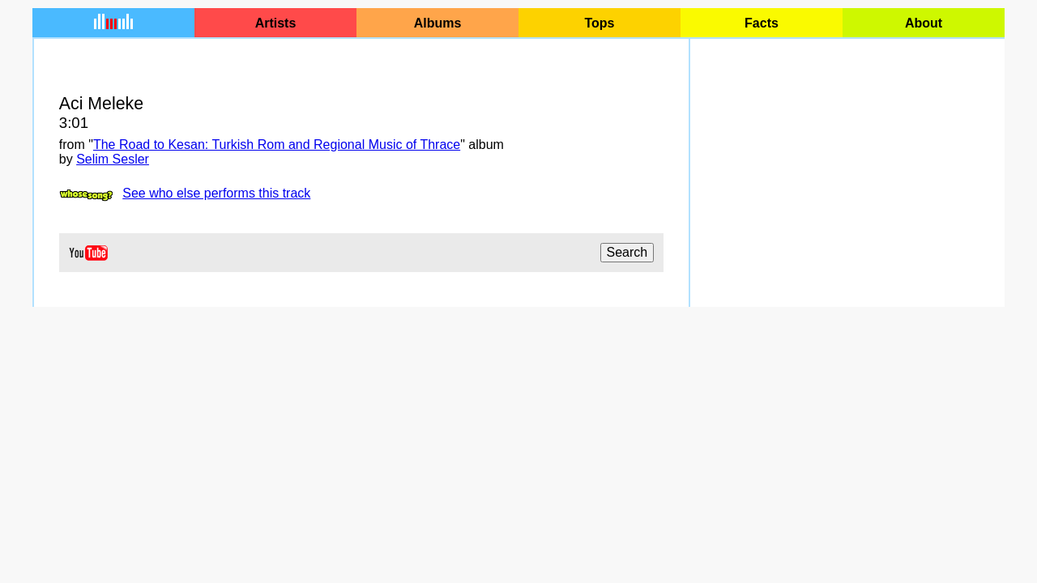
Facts (762, 23)
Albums (438, 23)
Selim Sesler (112, 159)
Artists (276, 23)
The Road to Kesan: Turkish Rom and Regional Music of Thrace (276, 144)
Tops (599, 23)
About (923, 23)
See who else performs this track (216, 193)
